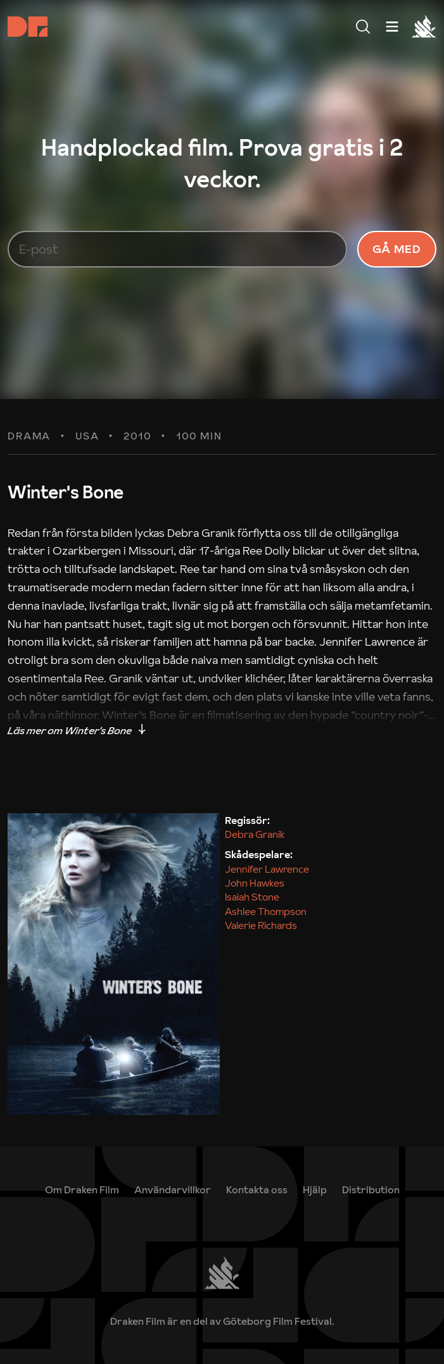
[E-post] (177, 249)
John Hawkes (254, 883)
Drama (29, 436)
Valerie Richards (261, 925)
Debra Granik (255, 834)
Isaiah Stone (252, 897)
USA (87, 436)
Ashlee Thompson (266, 911)
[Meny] (363, 27)
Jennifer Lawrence (267, 869)
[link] (314, 1189)
